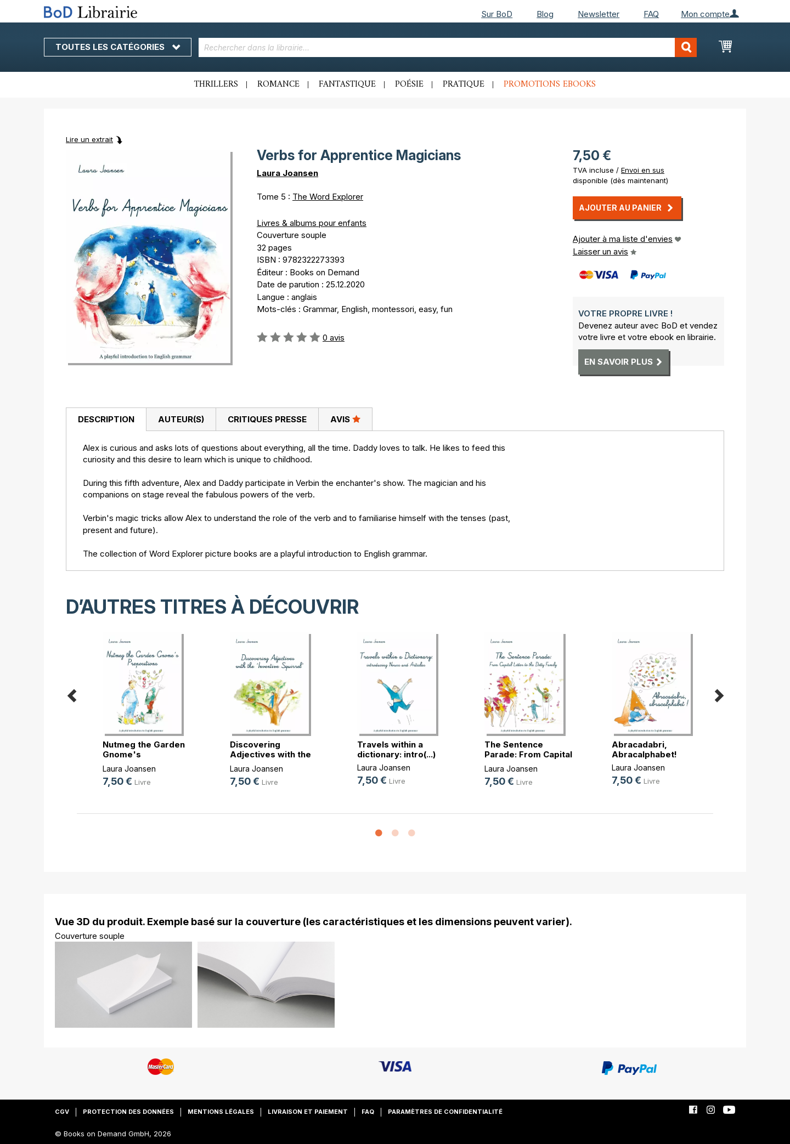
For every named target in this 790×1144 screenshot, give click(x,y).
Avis (345, 419)
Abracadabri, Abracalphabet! (644, 749)
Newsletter (598, 14)
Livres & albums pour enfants (311, 223)
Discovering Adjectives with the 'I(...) (270, 754)
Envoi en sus (642, 170)
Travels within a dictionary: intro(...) (396, 749)
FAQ (651, 14)
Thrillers (216, 84)
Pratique (463, 84)
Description (106, 419)
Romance (278, 84)
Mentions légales (221, 1111)
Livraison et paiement (308, 1111)
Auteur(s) (181, 419)
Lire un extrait (89, 139)
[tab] (106, 419)
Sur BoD (496, 14)
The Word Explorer (327, 196)
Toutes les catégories (117, 47)
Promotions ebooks (550, 84)
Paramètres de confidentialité (445, 1111)
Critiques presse (267, 419)
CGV (62, 1111)
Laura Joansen (287, 173)
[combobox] (448, 47)
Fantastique (347, 84)
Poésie (409, 84)
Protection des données (128, 1111)
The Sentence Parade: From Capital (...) (528, 754)
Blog (545, 14)
